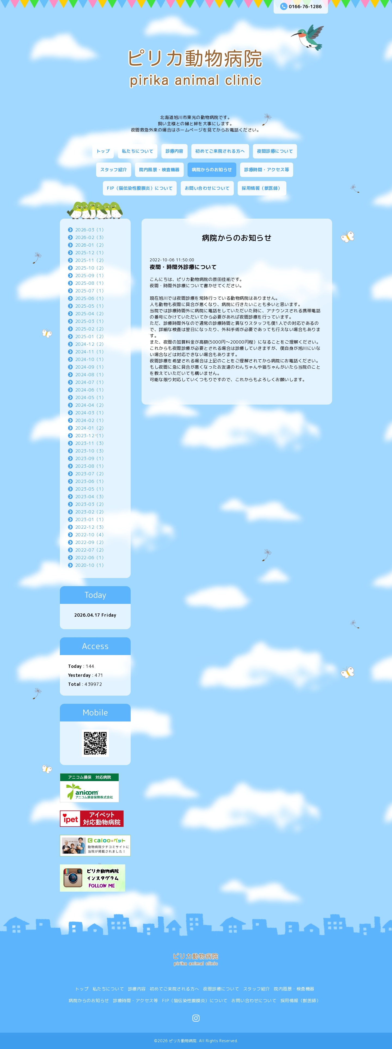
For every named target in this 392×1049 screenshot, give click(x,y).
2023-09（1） (90, 458)
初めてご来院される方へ (220, 151)
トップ (103, 151)
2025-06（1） (90, 298)
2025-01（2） (90, 337)
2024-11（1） (90, 352)
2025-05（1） (90, 306)
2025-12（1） (90, 253)
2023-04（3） (90, 497)
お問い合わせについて (207, 188)
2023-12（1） (90, 436)
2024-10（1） (90, 359)
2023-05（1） (90, 489)
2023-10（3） (90, 451)
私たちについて (138, 151)
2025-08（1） (90, 283)
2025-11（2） (90, 260)
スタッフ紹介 (113, 170)
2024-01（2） (90, 428)
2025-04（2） (90, 314)
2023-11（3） (90, 443)
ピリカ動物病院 (183, 1040)
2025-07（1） (90, 291)
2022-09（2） (90, 542)
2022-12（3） (90, 527)
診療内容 (174, 151)
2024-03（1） (90, 413)
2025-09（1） (90, 276)
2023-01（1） (90, 519)
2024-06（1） (90, 390)
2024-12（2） (90, 344)
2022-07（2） (90, 550)
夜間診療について (275, 151)
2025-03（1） (90, 321)
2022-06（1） (90, 558)
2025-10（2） (90, 268)
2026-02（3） (90, 237)
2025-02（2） (90, 329)
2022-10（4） (90, 535)
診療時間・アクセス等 (266, 170)
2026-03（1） (90, 230)
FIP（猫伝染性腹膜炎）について (140, 188)
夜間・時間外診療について (183, 267)
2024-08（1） (90, 375)
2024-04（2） (90, 405)
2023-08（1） (90, 466)
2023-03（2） (90, 504)
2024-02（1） (90, 420)
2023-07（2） (90, 474)
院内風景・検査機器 (159, 170)
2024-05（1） (90, 397)
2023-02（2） (90, 512)
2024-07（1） (90, 382)
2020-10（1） (90, 565)
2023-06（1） (90, 481)
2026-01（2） (90, 245)
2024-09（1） (90, 367)
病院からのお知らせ (212, 170)
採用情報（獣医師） (262, 188)
